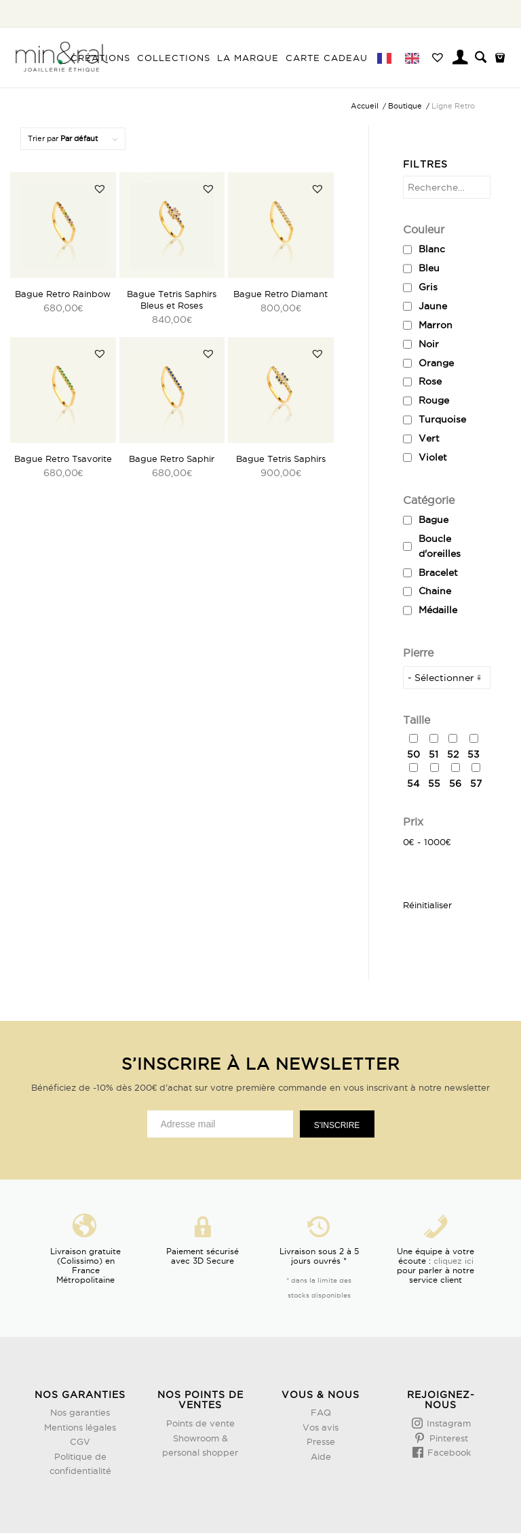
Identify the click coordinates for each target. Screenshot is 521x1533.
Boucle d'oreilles (440, 545)
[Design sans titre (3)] (61, 58)
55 (434, 783)
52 (453, 754)
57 (476, 783)
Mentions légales (80, 1427)
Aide (321, 1456)
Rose (430, 381)
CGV (80, 1441)
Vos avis (321, 1427)
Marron (435, 324)
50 (413, 754)
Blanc (432, 249)
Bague (433, 519)
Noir (429, 343)
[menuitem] (101, 58)
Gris (428, 287)
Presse (321, 1441)
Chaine (435, 590)
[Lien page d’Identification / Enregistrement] (461, 59)
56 (455, 783)
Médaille (438, 609)
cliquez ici (453, 1260)
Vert (429, 438)
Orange (436, 362)
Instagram (447, 1423)
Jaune (433, 305)
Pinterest (447, 1438)
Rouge (434, 400)
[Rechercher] (480, 58)
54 (413, 783)
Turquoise (442, 419)
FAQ (321, 1412)
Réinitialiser (427, 905)
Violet (433, 457)
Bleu (429, 268)
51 (433, 754)
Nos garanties (80, 1412)
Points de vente (200, 1423)
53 (473, 754)
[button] (100, 188)
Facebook (448, 1452)
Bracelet (438, 572)
